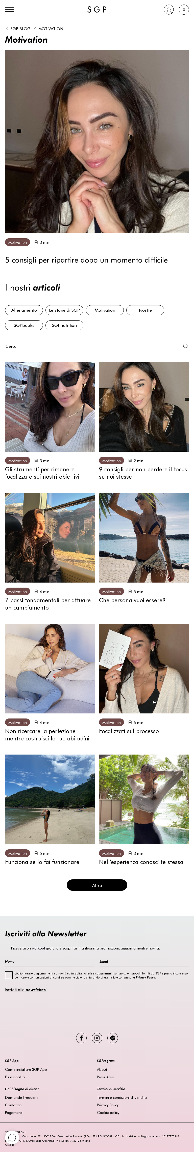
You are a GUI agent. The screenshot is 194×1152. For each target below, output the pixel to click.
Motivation (50, 28)
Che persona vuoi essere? (132, 600)
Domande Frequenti (21, 1097)
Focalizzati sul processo (129, 731)
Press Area (105, 1076)
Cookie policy (108, 1112)
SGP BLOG (21, 28)
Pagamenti (13, 1112)
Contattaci (13, 1104)
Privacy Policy (108, 1104)
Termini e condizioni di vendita (122, 1097)
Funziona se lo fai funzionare (42, 862)
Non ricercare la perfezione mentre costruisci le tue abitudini (47, 734)
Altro (97, 885)
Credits (9, 1144)
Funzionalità (15, 1076)
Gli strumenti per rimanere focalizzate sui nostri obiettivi (42, 472)
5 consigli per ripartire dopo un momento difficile (86, 259)
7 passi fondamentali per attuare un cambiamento (48, 603)
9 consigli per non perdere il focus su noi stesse (143, 472)
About (102, 1069)
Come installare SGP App (26, 1069)
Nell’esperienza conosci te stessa (141, 862)
